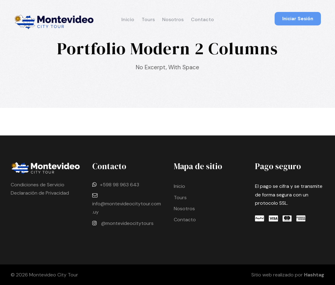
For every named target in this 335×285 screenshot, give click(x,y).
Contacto (202, 19)
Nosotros (173, 19)
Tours (148, 19)
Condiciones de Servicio (37, 184)
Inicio (127, 19)
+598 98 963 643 (119, 184)
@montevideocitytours (127, 223)
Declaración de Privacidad (40, 193)
